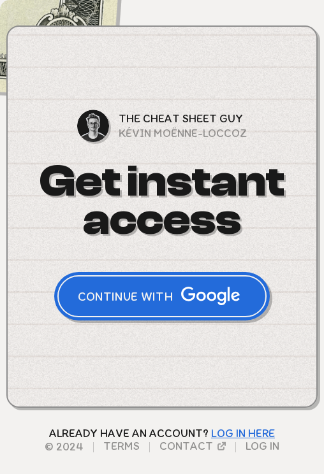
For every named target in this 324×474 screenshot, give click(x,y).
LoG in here (243, 433)
